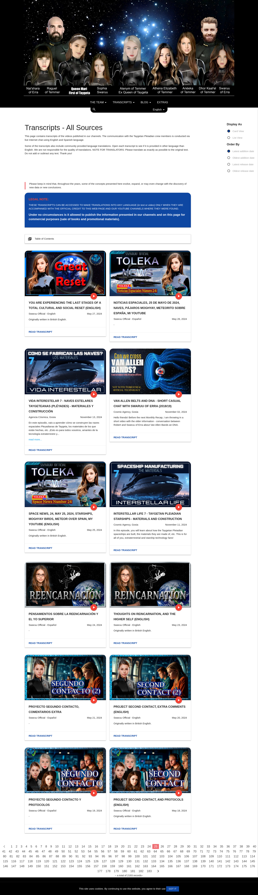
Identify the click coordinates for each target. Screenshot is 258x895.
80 (4, 856)
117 (21, 861)
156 (87, 866)
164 (153, 866)
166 (170, 866)
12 (70, 846)
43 (17, 851)
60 (129, 851)
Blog (146, 102)
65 (162, 851)
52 (76, 851)
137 (186, 861)
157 (96, 866)
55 (96, 851)
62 (142, 851)
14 (83, 846)
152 (54, 866)
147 (13, 866)
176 (252, 866)
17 (103, 846)
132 (145, 861)
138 (194, 861)
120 (46, 861)
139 (203, 861)
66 (168, 851)
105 (178, 856)
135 (170, 861)
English (159, 110)
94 (97, 856)
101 (145, 856)
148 (21, 866)
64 (155, 851)
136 (178, 861)
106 (186, 856)
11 (63, 846)
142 (227, 861)
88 (57, 856)
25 (155, 846)
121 (54, 861)
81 (11, 856)
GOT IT (172, 889)
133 (153, 861)
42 (10, 851)
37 (234, 846)
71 (201, 851)
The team (99, 102)
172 (219, 866)
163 (145, 866)
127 (104, 861)
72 (208, 851)
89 (64, 856)
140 (211, 861)
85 (37, 856)
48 (50, 851)
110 (219, 856)
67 (175, 851)
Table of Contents (40, 239)
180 (124, 871)
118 (30, 861)
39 (248, 846)
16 (96, 846)
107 (194, 856)
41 (3, 851)
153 (63, 866)
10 (57, 846)
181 (132, 871)
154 (71, 866)
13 (76, 846)
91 (77, 856)
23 (142, 846)
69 (188, 851)
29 (182, 846)
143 (236, 861)
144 (244, 861)
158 (104, 866)
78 (247, 851)
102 (153, 856)
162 (137, 866)
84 (31, 856)
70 (194, 851)
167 (178, 866)
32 (201, 846)
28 (175, 846)
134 (161, 861)
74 (221, 851)
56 (102, 851)
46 (37, 851)
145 (252, 861)
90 (70, 856)
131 (137, 861)
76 (234, 851)
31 (195, 846)
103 (161, 856)
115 (5, 861)
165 (161, 866)
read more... (35, 439)
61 (135, 851)
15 (89, 846)
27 (168, 846)
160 (120, 866)
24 (149, 846)
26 (162, 846)
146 (5, 866)
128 (112, 861)
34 (215, 846)
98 (123, 856)
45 (30, 851)
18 (109, 846)
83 (24, 856)
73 (214, 851)
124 (79, 861)
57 (109, 851)
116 (13, 861)
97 (116, 856)
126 (96, 861)
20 (122, 846)
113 (244, 856)
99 (129, 856)
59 (122, 851)
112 (236, 856)
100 (137, 856)
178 (108, 871)
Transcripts (124, 102)
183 (149, 871)
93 (90, 856)
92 (83, 856)
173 (227, 866)
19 (116, 846)
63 (148, 851)
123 (71, 861)
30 (188, 846)
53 (83, 851)
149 (30, 866)
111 (227, 856)
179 (116, 871)
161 (129, 866)
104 (170, 856)
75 (227, 851)
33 (208, 846)
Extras (162, 102)
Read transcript (40, 331)
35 (221, 846)
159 (112, 866)
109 (211, 856)
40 (254, 846)
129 (120, 861)
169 (194, 866)
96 (110, 856)
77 (241, 851)
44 (23, 851)
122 (63, 861)
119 (38, 861)
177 (99, 871)
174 (236, 866)
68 (181, 851)
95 (103, 856)
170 (203, 866)
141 (219, 861)
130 (129, 861)
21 (129, 846)
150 (38, 866)
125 (87, 861)
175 (244, 866)
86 (44, 856)
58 (115, 851)
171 (211, 866)
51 (69, 851)
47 (43, 851)
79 (254, 851)
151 (46, 866)
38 (241, 846)
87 (50, 856)
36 (228, 846)
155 (79, 866)
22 (136, 846)
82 (17, 856)
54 (89, 851)
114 (252, 856)
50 (63, 851)
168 (186, 866)
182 (141, 871)
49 (56, 851)
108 (203, 856)
